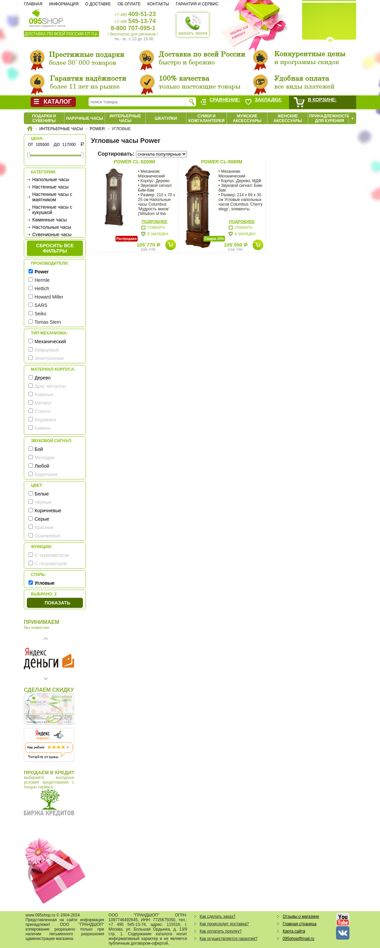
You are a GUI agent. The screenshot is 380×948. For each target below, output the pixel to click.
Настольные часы (51, 227)
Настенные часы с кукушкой (52, 209)
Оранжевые (47, 535)
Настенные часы (50, 187)
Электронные (49, 358)
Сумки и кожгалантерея (206, 118)
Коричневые (48, 510)
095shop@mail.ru (298, 938)
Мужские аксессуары (247, 118)
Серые (42, 519)
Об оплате (129, 4)
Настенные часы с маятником (52, 197)
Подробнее (155, 221)
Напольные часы (50, 179)
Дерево (43, 377)
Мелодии (44, 457)
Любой (42, 466)
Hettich (42, 288)
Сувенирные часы (52, 234)
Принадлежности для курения (329, 118)
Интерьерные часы (125, 118)
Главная (33, 4)
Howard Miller (49, 297)
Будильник (46, 474)
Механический (50, 341)
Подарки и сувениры (44, 118)
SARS (41, 305)
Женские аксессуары (288, 118)
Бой (39, 449)
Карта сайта (294, 931)
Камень (43, 428)
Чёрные (43, 502)
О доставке (98, 4)
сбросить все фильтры (55, 248)
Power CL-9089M (221, 161)
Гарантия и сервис (197, 4)
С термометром (52, 555)
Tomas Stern (48, 322)
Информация (64, 4)
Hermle (42, 280)
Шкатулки (166, 118)
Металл (43, 403)
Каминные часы (49, 219)
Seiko (40, 313)
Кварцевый (47, 350)
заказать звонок (192, 25)
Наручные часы (84, 118)
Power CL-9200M (134, 161)
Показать (57, 602)
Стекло (42, 411)
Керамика (45, 419)
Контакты (158, 4)
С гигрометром (51, 563)
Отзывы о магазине (301, 916)
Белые (42, 493)
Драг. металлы (50, 386)
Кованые (44, 394)
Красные (44, 527)
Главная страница (300, 923)
